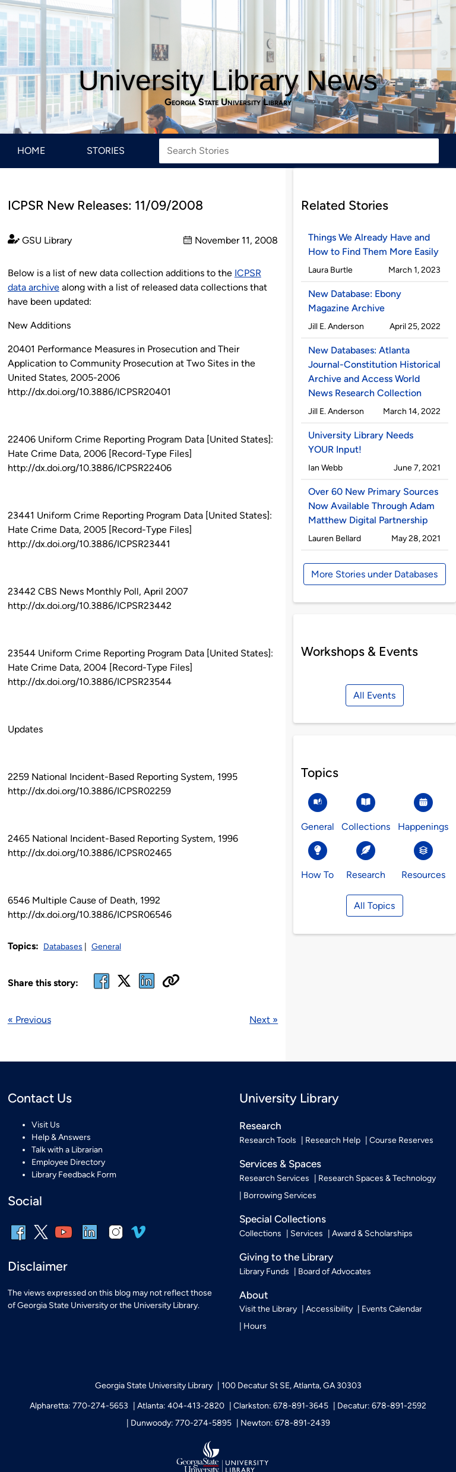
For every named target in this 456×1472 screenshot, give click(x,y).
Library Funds (264, 1271)
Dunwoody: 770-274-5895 (181, 1423)
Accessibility (329, 1309)
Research (260, 1126)
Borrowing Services (279, 1195)
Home (31, 150)
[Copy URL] (171, 982)
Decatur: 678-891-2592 (381, 1406)
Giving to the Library (286, 1257)
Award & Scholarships (372, 1233)
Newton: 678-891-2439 (285, 1423)
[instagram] (115, 1240)
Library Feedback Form (73, 1175)
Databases (63, 947)
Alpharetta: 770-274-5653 (79, 1406)
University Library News (228, 80)
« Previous (29, 1019)
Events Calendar (392, 1309)
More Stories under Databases (374, 574)
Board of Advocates (334, 1271)
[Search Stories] (299, 150)
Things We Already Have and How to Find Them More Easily (373, 244)
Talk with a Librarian (67, 1150)
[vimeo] (138, 1236)
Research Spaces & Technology (377, 1178)
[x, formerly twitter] (124, 984)
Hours (255, 1326)
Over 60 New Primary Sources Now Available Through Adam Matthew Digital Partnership (373, 506)
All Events (374, 695)
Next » (263, 1019)
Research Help (332, 1140)
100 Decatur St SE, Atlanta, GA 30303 (291, 1386)
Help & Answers (61, 1137)
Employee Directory (68, 1162)
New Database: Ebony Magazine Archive (354, 301)
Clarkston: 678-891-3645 (280, 1406)
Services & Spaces (280, 1164)
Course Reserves (401, 1140)
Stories (106, 150)
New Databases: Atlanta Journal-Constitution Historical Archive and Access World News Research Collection (374, 372)
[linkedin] (89, 1240)
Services (306, 1233)
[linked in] (146, 988)
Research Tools (267, 1140)
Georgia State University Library (228, 102)
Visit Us (45, 1125)
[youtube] (63, 1240)
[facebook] (101, 988)
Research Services (274, 1178)
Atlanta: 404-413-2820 (180, 1406)
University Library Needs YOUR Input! (360, 442)
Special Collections (282, 1219)
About (253, 1295)
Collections (260, 1233)
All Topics (374, 905)
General (106, 947)
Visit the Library (268, 1309)
